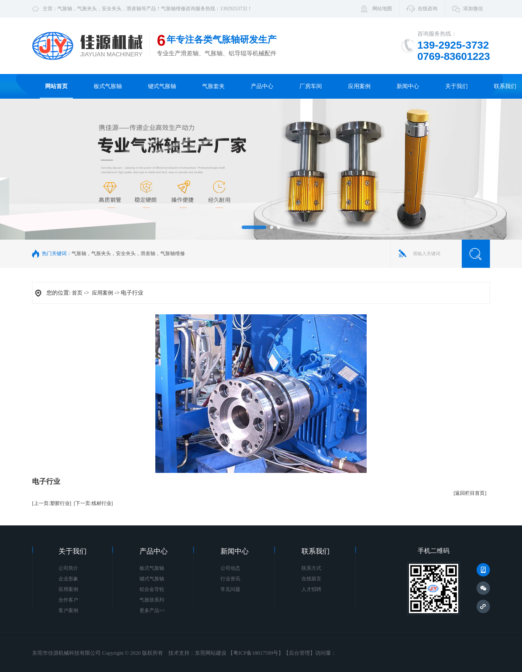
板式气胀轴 (108, 86)
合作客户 (68, 600)
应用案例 (359, 86)
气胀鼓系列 (151, 600)
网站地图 (382, 8)
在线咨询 (427, 8)
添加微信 (473, 8)
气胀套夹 (213, 86)
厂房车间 (310, 86)
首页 (77, 293)
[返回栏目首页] (470, 493)
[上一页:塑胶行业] (51, 503)
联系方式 (311, 568)
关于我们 (456, 86)
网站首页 (56, 86)
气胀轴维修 (173, 8)
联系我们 (505, 86)
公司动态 (230, 568)
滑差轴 (133, 8)
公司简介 (68, 568)
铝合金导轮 (151, 589)
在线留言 (311, 578)
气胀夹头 (87, 8)
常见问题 (230, 589)
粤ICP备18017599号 (255, 653)
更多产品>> (152, 610)
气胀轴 (64, 8)
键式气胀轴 (162, 86)
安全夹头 (112, 8)
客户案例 (68, 610)
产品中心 (262, 86)
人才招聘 (311, 589)
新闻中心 (408, 86)
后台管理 (299, 653)
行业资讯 (230, 578)
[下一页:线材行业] (93, 503)
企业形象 (68, 578)
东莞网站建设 (210, 653)
